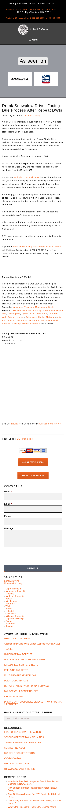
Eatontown (22, 320)
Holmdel (20, 317)
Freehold (10, 594)
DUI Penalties (25, 439)
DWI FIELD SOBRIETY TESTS (19, 753)
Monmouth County (13, 583)
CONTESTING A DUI (14, 748)
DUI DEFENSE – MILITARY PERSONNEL (25, 659)
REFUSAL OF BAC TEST (16, 763)
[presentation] (25, 554)
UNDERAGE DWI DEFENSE (18, 654)
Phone (7, 516)
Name (8, 491)
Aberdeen (35, 324)
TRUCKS (8, 649)
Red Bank (54, 314)
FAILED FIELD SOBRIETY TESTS (21, 665)
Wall (4, 317)
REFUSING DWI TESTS (16, 670)
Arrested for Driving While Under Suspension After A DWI (32, 644)
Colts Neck (31, 317)
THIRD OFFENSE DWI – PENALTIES (22, 742)
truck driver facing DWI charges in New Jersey (37, 247)
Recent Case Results (33, 476)
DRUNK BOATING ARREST (18, 638)
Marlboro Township (32, 310)
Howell (46, 310)
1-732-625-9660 (37, 18)
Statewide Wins (11, 581)
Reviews (15, 424)
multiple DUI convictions (26, 177)
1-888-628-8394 (53, 18)
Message (9, 528)
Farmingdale (14, 314)
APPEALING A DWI (13, 696)
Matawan (50, 317)
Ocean (25, 324)
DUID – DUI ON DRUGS (16, 681)
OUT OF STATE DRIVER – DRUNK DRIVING (26, 686)
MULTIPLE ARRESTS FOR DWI (20, 675)
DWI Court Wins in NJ (49, 424)
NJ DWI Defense (38, 29)
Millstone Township (50, 320)
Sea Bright (34, 320)
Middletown (11, 601)
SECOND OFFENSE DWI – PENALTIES (24, 737)
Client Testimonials (33, 462)
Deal (50, 307)
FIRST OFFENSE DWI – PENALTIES (22, 732)
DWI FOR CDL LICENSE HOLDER (21, 691)
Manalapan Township (23, 307)
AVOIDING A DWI (12, 758)
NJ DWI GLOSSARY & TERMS (19, 769)
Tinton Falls (41, 314)
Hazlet (41, 317)
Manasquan (41, 307)
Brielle (11, 317)
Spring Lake (28, 314)
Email (8, 504)
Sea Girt (17, 310)
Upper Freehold (13, 589)
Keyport (9, 626)
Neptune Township (11, 324)
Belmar (11, 320)
